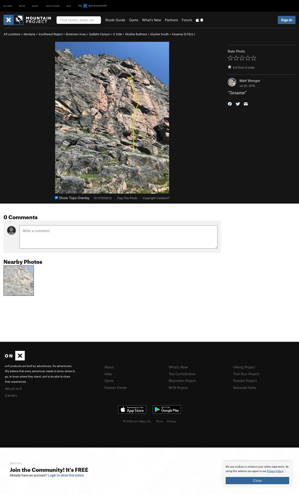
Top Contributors (182, 374)
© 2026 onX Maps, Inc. (137, 421)
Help (108, 374)
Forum (187, 20)
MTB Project (178, 387)
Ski (69, 5)
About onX (13, 388)
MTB (22, 5)
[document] (257, 474)
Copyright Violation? (156, 198)
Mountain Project (182, 380)
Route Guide (115, 20)
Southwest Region (51, 34)
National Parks (244, 387)
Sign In (286, 20)
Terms (159, 421)
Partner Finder (115, 387)
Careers (11, 395)
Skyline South (159, 34)
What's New (151, 20)
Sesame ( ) (183, 34)
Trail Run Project (246, 374)
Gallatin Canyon (99, 34)
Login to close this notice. (66, 475)
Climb (8, 5)
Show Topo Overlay (72, 198)
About (109, 367)
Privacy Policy (275, 471)
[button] (230, 103)
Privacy (171, 421)
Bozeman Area (76, 34)
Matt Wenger (249, 80)
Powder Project (245, 380)
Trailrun (53, 5)
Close (257, 480)
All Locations (12, 34)
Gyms (133, 20)
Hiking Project (244, 367)
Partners (171, 20)
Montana (29, 34)
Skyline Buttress (136, 34)
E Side (117, 34)
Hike (35, 5)
